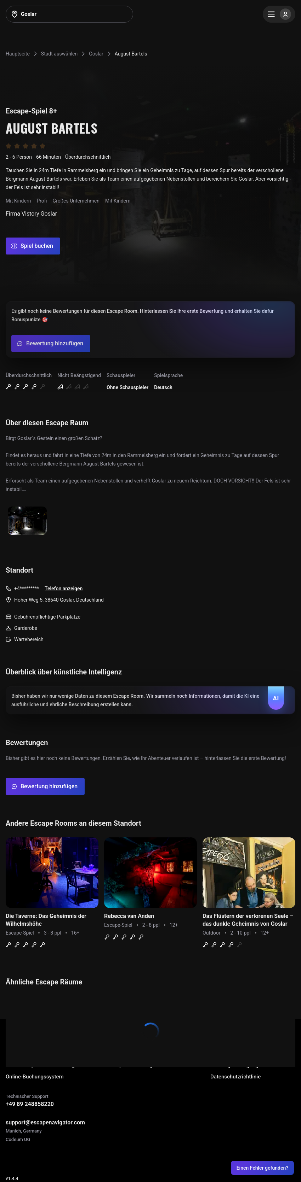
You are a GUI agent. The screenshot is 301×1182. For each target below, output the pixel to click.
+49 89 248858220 (30, 1104)
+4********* (26, 588)
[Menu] (279, 14)
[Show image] (27, 521)
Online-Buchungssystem (35, 1076)
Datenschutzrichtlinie (235, 1076)
